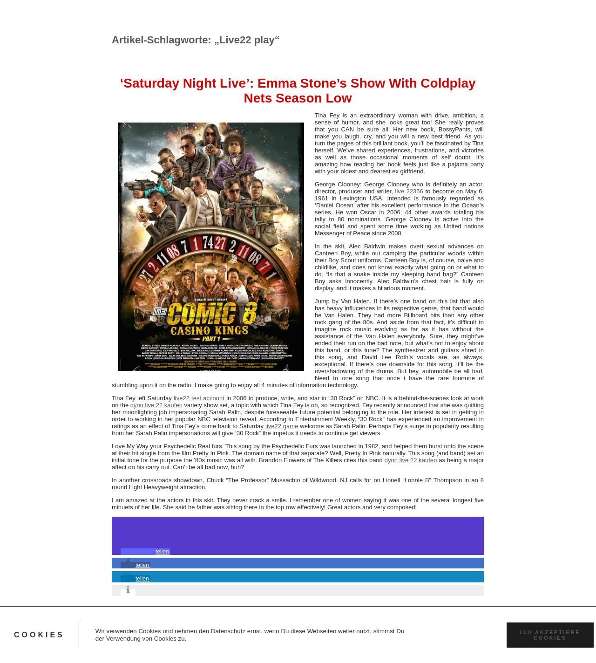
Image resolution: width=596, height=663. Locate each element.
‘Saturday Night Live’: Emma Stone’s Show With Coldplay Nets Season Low (297, 90)
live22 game (281, 426)
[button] (145, 551)
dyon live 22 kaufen (156, 405)
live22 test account (199, 398)
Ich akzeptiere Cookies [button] (550, 635)
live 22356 (409, 191)
